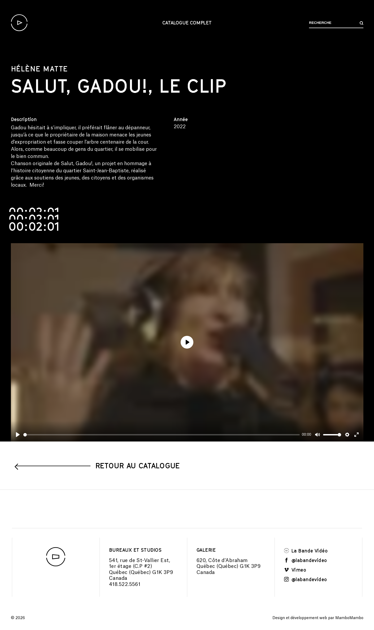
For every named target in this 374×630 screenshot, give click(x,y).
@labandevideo (305, 560)
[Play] (18, 434)
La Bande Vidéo (306, 551)
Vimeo (295, 570)
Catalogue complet (187, 22)
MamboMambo (349, 618)
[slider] (161, 434)
